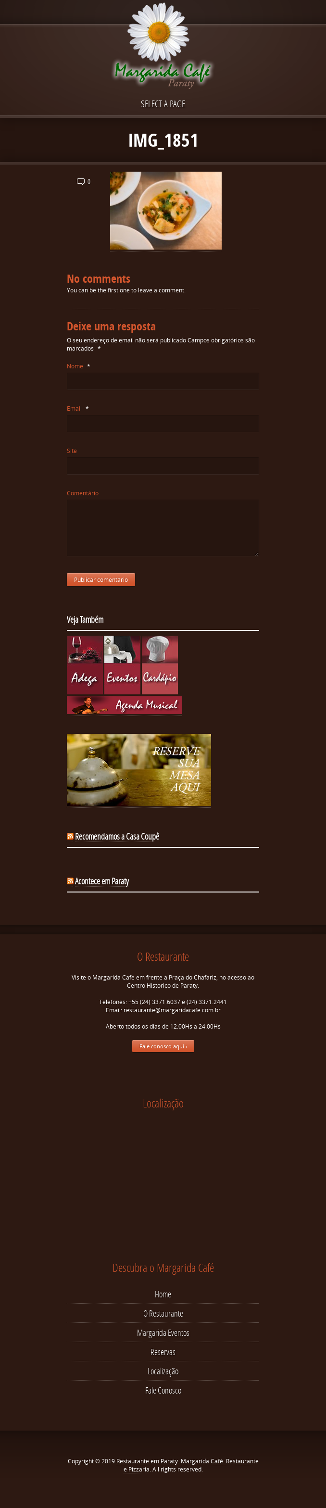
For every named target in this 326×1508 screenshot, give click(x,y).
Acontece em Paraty (102, 881)
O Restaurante (163, 1313)
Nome (78, 366)
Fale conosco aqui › (163, 1046)
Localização (163, 1371)
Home (163, 1294)
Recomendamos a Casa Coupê (117, 836)
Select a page (163, 104)
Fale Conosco (163, 1390)
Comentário (83, 493)
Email (78, 408)
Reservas (163, 1351)
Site (72, 451)
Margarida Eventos (163, 1332)
